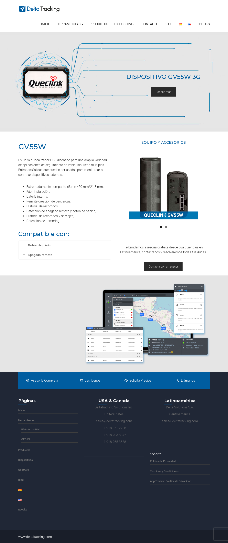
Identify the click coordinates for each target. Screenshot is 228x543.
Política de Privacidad (163, 461)
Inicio (45, 24)
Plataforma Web (31, 429)
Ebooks (203, 24)
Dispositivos (124, 24)
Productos (98, 24)
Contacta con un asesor (163, 266)
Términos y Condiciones (164, 471)
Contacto (149, 24)
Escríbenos (90, 380)
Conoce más (163, 92)
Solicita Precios (137, 380)
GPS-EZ (26, 439)
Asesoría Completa (42, 380)
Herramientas (69, 24)
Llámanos (186, 380)
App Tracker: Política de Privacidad (170, 481)
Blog (168, 24)
